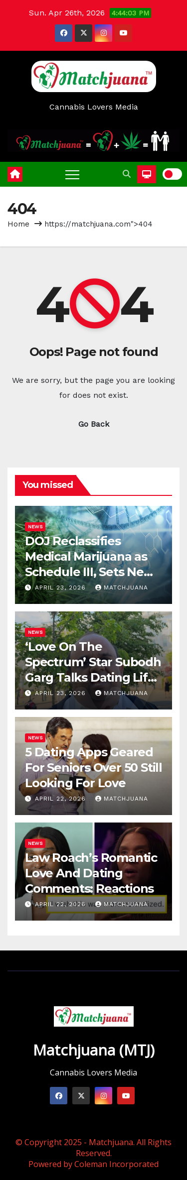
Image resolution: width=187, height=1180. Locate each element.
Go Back (93, 424)
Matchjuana (121, 587)
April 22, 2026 (61, 798)
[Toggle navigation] (72, 174)
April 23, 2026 (61, 587)
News (35, 526)
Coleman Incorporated (116, 1164)
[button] (127, 174)
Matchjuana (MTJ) (94, 1050)
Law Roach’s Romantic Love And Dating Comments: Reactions (91, 873)
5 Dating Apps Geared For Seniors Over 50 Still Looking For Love (93, 767)
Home (18, 224)
